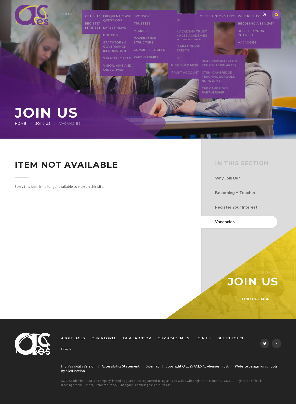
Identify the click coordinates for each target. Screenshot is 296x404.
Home (21, 124)
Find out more (257, 299)
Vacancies (69, 124)
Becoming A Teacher (235, 193)
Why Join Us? (227, 178)
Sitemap (152, 366)
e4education (75, 370)
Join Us (42, 124)
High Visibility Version (78, 366)
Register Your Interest (236, 207)
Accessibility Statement (121, 366)
